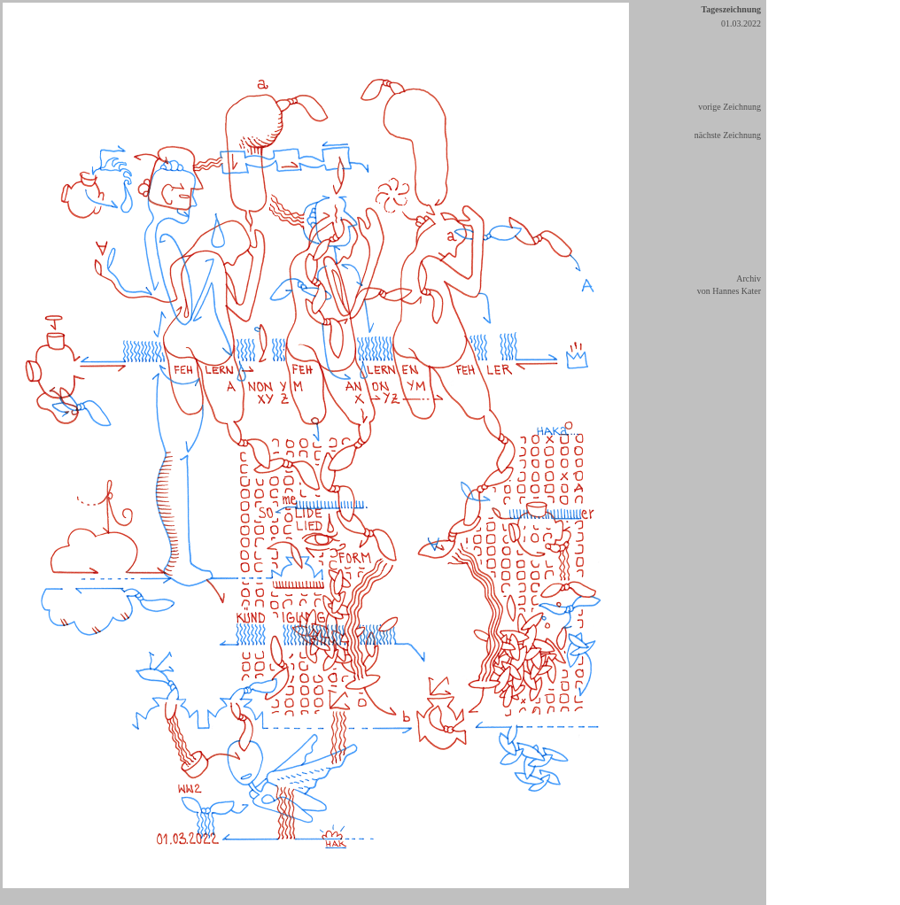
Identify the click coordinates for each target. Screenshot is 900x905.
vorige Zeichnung (729, 107)
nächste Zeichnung (727, 135)
